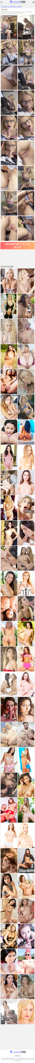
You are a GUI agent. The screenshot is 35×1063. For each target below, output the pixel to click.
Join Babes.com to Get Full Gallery (17, 245)
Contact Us (17, 1055)
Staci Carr (4, 9)
